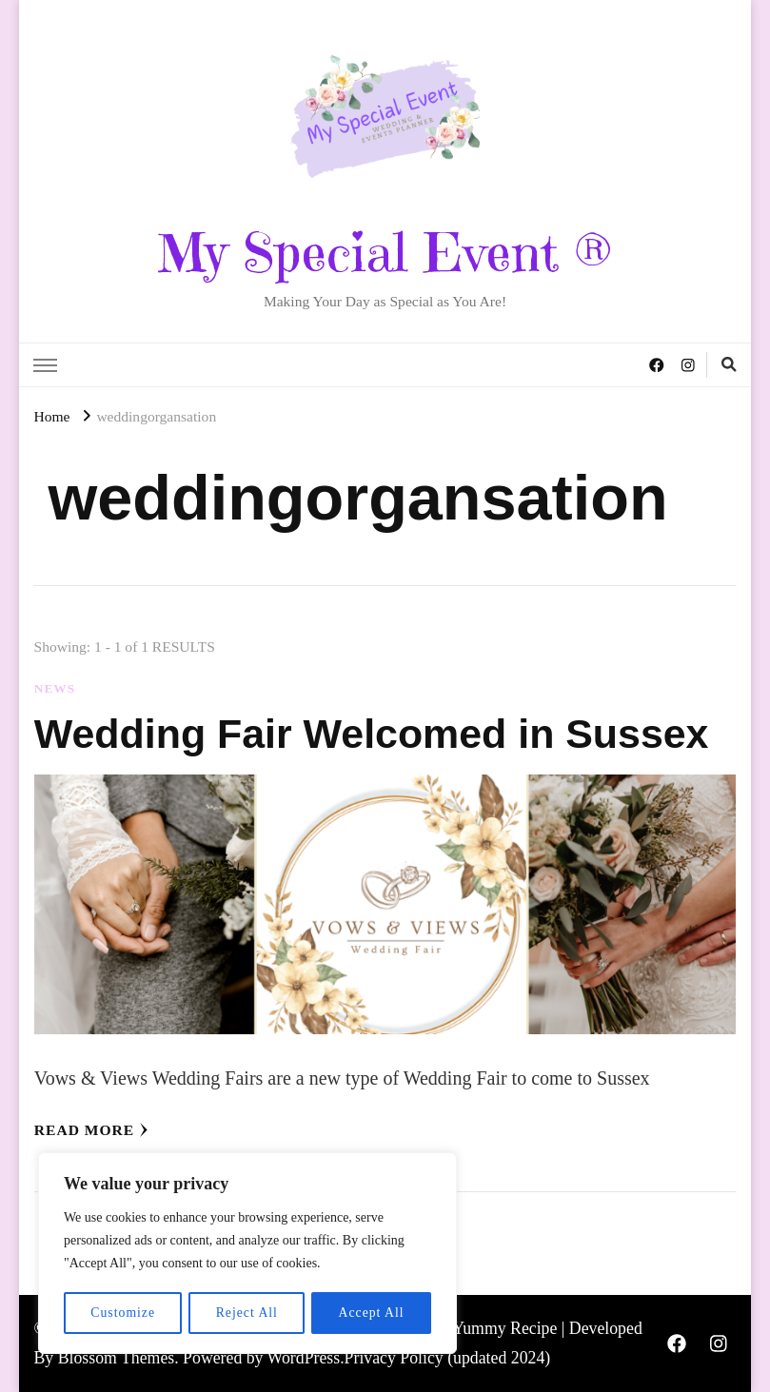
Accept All (371, 1312)
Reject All (246, 1312)
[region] (247, 1254)
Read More (91, 1130)
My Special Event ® (385, 253)
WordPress (304, 1357)
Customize (122, 1312)
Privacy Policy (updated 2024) (448, 1357)
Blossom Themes (116, 1357)
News (54, 688)
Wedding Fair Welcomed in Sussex (383, 733)
